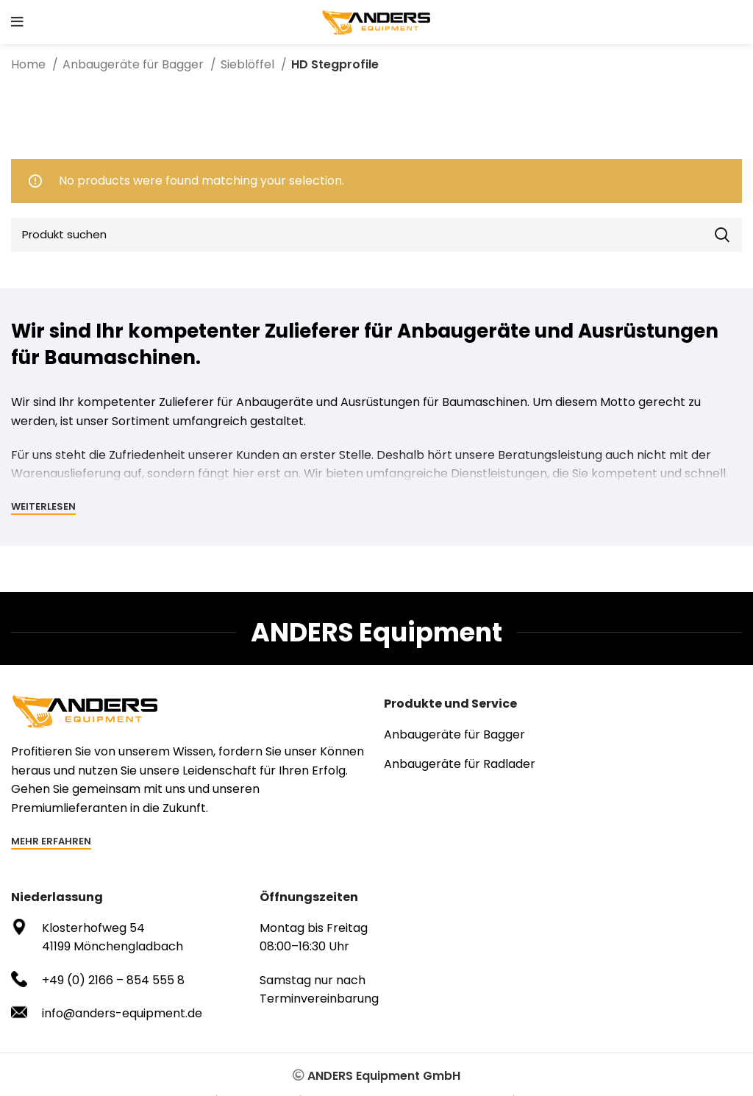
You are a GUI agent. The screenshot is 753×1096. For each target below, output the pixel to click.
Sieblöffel (249, 64)
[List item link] (563, 734)
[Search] (376, 235)
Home (30, 64)
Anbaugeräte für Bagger (135, 64)
